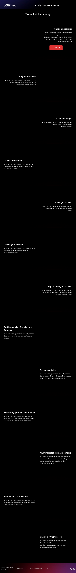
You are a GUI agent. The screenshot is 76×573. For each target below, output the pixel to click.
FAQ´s (49, 568)
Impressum (19, 568)
